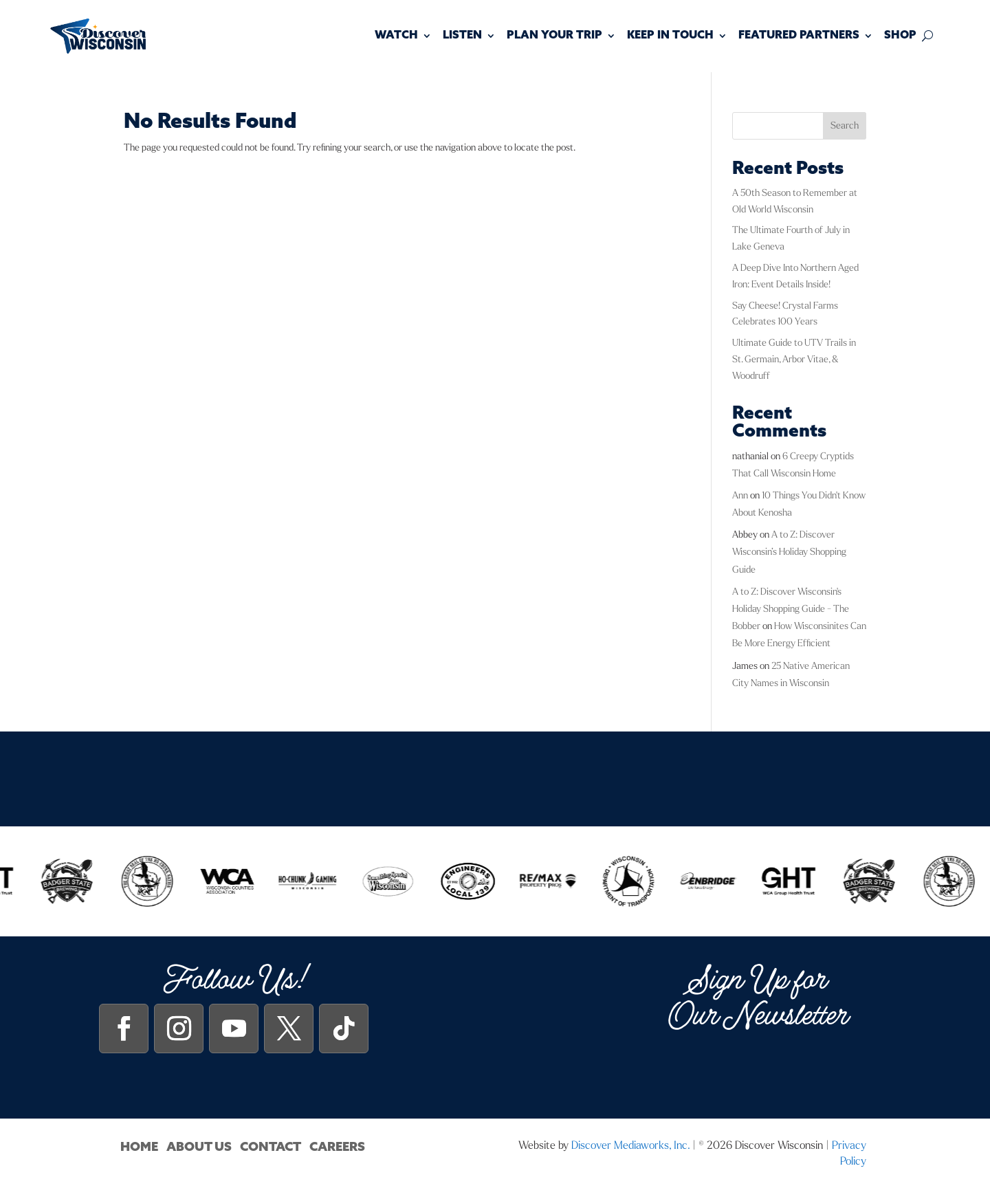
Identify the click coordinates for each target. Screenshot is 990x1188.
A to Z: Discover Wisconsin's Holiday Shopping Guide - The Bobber (790, 608)
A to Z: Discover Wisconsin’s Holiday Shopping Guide (789, 551)
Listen (462, 35)
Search (844, 125)
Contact (270, 1146)
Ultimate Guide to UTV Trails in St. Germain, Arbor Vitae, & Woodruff (794, 359)
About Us (199, 1146)
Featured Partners (798, 35)
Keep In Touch (670, 35)
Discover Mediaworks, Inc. (630, 1145)
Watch (396, 35)
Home (139, 1146)
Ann (740, 495)
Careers (337, 1146)
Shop (900, 35)
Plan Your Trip (554, 35)
